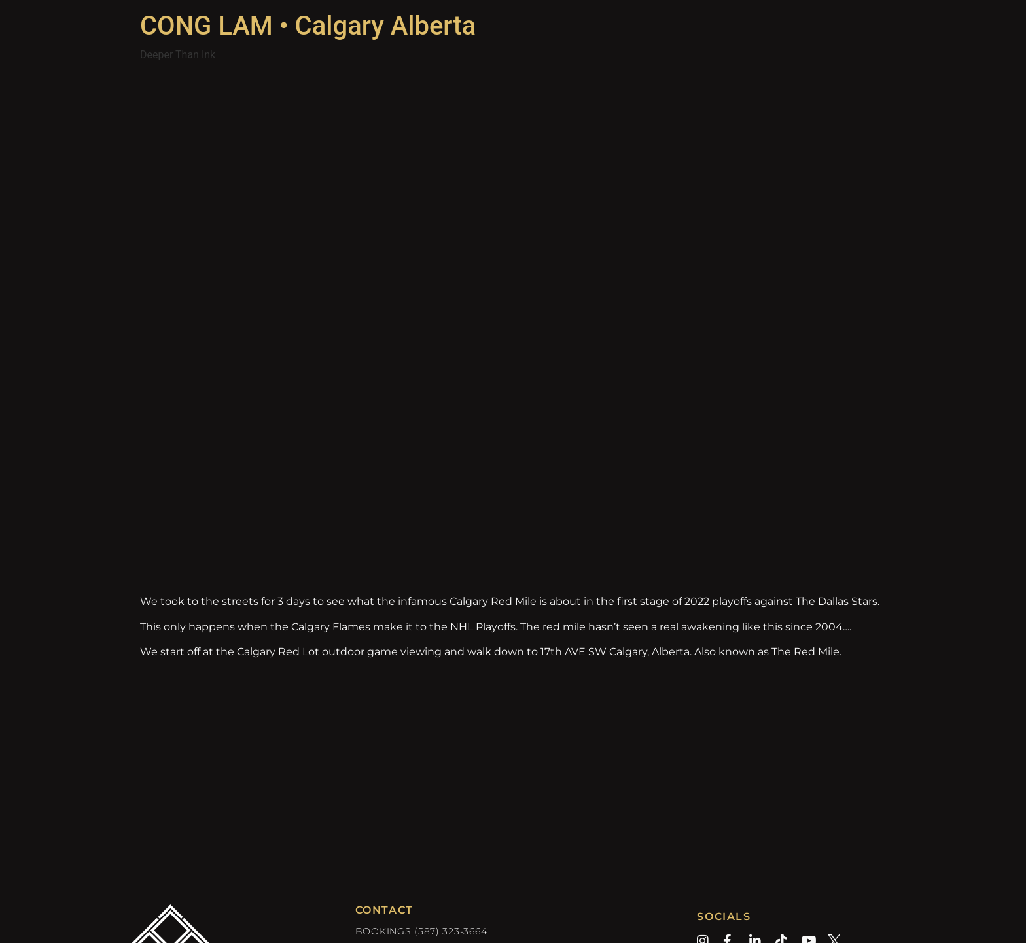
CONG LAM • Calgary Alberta (308, 25)
